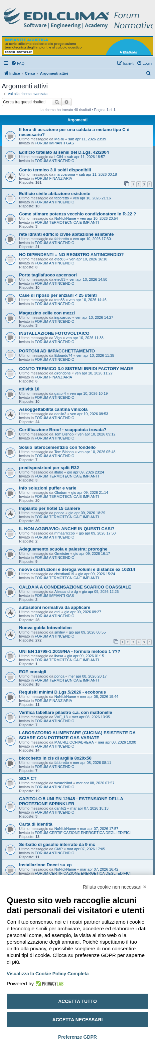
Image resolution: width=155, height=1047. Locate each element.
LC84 (58, 157)
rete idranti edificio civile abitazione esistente (66, 234)
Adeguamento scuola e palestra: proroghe (63, 549)
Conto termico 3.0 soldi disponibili (55, 169)
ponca (59, 513)
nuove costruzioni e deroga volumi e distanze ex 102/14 (77, 569)
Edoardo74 (63, 355)
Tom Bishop (63, 434)
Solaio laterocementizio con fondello (57, 447)
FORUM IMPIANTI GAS (54, 143)
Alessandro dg (66, 592)
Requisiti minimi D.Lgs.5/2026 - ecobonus (62, 692)
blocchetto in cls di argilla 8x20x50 (55, 758)
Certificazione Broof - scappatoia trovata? (63, 429)
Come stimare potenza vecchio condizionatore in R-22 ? (77, 213)
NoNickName (65, 218)
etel (57, 612)
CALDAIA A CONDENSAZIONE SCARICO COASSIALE (75, 587)
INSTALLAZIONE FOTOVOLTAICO (54, 333)
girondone (62, 373)
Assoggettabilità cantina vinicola (53, 409)
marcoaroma (64, 174)
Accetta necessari (77, 1019)
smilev (59, 632)
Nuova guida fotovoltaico (45, 627)
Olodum (60, 492)
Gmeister (61, 554)
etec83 (59, 259)
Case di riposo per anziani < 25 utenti (58, 295)
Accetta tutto (77, 1001)
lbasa (58, 656)
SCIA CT (27, 778)
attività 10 (29, 388)
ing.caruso (62, 317)
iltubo (58, 472)
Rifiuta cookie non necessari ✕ (115, 887)
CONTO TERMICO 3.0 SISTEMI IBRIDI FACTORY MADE (76, 368)
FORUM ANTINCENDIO (54, 161)
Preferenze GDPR (77, 1037)
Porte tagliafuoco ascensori (48, 274)
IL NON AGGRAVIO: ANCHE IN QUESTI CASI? (67, 528)
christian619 (64, 574)
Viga (58, 338)
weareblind (63, 783)
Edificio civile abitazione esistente (54, 193)
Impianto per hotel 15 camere (49, 508)
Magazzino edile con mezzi (47, 312)
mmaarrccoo (64, 533)
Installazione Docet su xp (45, 864)
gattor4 (60, 393)
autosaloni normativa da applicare (54, 607)
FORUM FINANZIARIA (53, 178)
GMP (58, 849)
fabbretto (61, 198)
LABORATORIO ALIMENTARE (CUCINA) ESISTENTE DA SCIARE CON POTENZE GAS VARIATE (77, 735)
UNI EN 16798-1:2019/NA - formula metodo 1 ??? (69, 651)
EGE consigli (32, 671)
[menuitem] (17, 63)
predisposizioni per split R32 (49, 467)
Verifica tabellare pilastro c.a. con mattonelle (65, 712)
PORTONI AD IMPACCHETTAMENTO (57, 350)
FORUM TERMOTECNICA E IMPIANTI (67, 222)
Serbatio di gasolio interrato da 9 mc (57, 844)
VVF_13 (61, 717)
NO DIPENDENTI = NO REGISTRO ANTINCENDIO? (71, 254)
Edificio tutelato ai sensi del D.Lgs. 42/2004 (64, 152)
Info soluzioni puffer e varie (47, 487)
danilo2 (60, 414)
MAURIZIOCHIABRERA (74, 742)
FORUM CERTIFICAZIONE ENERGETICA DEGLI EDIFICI (83, 833)
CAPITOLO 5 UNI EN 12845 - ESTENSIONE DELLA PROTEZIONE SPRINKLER (71, 801)
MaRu (59, 139)
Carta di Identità (35, 824)
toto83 (59, 300)
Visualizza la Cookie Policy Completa (48, 973)
